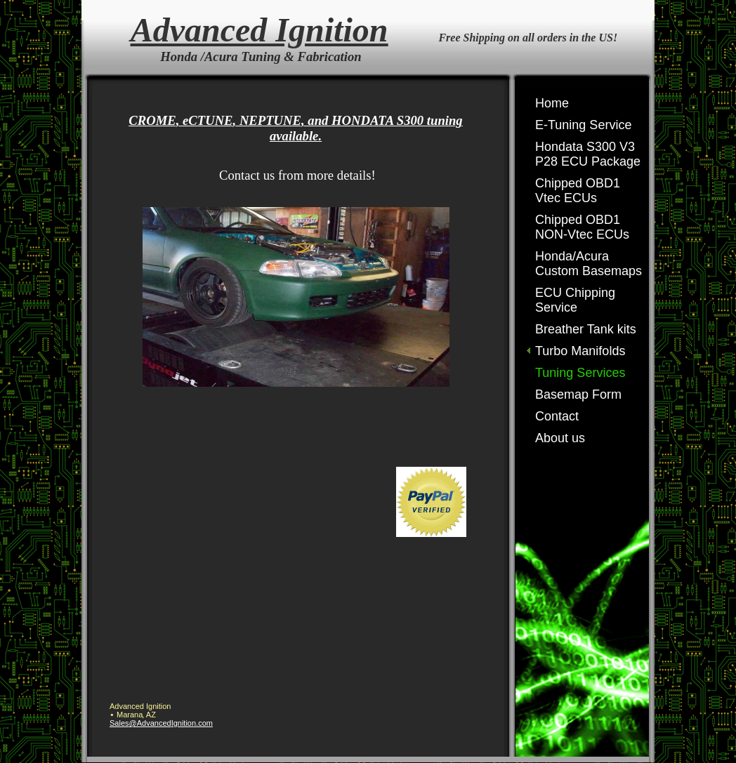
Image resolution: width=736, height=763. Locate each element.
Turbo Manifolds (580, 351)
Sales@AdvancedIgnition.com (161, 723)
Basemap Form (578, 394)
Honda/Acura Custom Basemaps (588, 263)
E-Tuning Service (583, 125)
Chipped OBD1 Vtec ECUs (577, 190)
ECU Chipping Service (575, 300)
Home (552, 103)
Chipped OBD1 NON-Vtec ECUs (582, 227)
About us (560, 438)
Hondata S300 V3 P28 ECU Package (587, 154)
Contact (557, 416)
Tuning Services (580, 373)
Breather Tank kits (585, 329)
